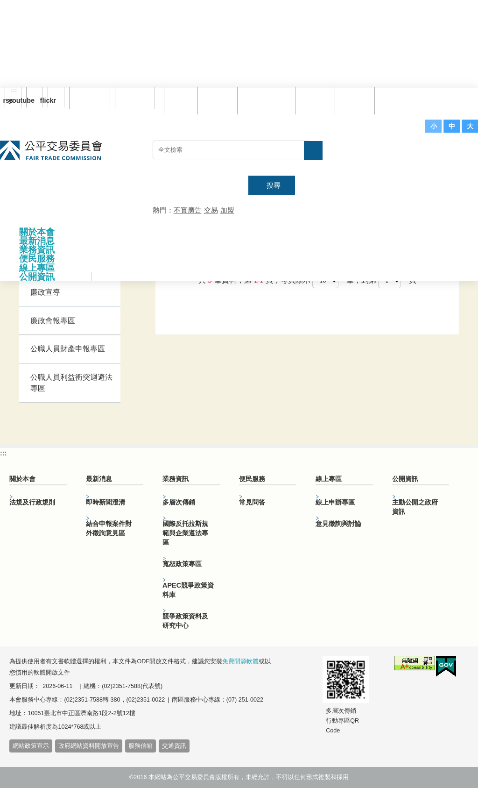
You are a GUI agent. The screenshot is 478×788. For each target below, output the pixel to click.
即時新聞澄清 (105, 502)
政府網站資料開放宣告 (88, 746)
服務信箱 (395, 100)
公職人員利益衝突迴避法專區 (71, 382)
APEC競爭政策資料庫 (188, 590)
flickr (52, 100)
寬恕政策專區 (182, 564)
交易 (211, 210)
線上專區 (37, 268)
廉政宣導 (45, 292)
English (131, 98)
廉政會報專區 (52, 321)
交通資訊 (174, 746)
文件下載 (356, 100)
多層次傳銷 (178, 502)
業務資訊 (37, 250)
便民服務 (37, 258)
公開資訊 (37, 277)
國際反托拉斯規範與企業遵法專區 (185, 533)
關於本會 (37, 232)
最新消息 (37, 241)
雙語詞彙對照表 (267, 100)
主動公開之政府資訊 (415, 506)
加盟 (227, 210)
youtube (30, 100)
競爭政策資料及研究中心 (185, 620)
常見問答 (316, 100)
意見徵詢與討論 (338, 523)
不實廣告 (188, 210)
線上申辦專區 (335, 502)
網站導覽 (218, 100)
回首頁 (182, 100)
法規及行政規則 (32, 502)
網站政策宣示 (31, 746)
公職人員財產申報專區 (67, 349)
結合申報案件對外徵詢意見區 (109, 528)
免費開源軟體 (240, 661)
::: (14, 90)
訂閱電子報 (89, 98)
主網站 (459, 154)
